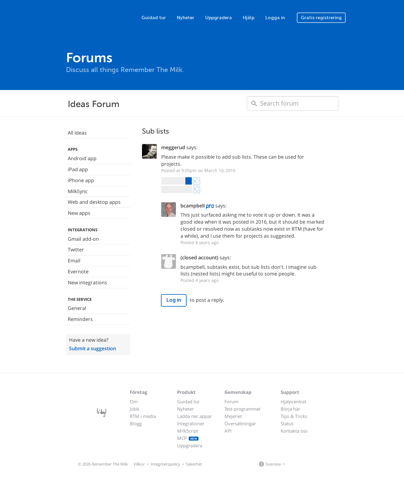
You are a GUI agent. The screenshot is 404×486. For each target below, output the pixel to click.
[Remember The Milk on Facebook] (296, 464)
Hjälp (248, 17)
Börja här (290, 409)
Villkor (139, 464)
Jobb (134, 409)
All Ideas (77, 132)
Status (287, 423)
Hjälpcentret (293, 401)
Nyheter (185, 17)
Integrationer (190, 423)
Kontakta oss (294, 431)
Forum (231, 401)
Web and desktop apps (94, 202)
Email (74, 260)
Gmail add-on (83, 239)
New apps (79, 213)
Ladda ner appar (194, 416)
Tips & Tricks (294, 416)
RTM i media (143, 416)
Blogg (136, 423)
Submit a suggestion (92, 348)
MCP (188, 438)
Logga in (275, 17)
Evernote (78, 271)
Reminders (80, 319)
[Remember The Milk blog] (312, 464)
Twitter (76, 249)
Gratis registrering (321, 17)
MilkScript (187, 431)
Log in (173, 300)
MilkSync (78, 191)
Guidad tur (153, 17)
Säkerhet (194, 464)
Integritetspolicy (165, 464)
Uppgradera (218, 17)
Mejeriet (233, 416)
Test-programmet (242, 409)
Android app (82, 158)
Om (134, 401)
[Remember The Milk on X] (304, 464)
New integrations (87, 282)
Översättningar (240, 423)
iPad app (78, 169)
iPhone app (81, 180)
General (77, 308)
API (227, 431)
